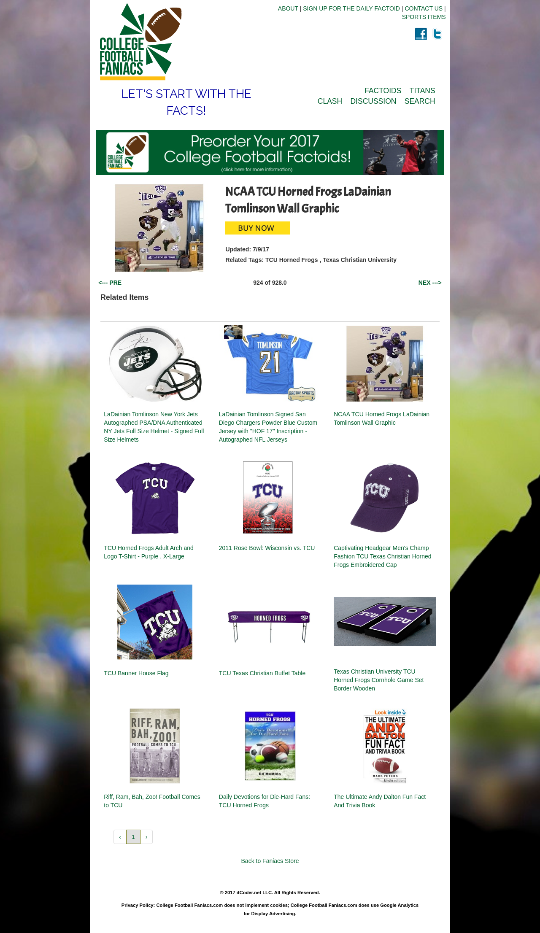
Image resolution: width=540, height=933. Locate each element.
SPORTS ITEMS (424, 16)
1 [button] (133, 836)
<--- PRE (110, 282)
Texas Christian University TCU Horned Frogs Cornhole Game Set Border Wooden (379, 680)
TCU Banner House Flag (136, 673)
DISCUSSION (373, 101)
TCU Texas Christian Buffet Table (262, 673)
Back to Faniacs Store (270, 860)
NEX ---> (430, 282)
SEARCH (420, 101)
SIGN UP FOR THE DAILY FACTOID (351, 8)
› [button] (147, 836)
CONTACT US (424, 8)
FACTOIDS (382, 90)
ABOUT (288, 8)
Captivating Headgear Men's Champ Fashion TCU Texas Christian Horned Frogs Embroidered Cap (382, 556)
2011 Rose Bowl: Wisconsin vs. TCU (267, 548)
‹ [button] (120, 836)
